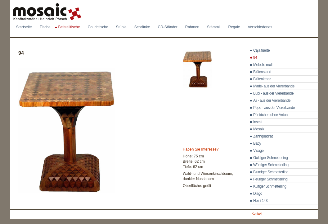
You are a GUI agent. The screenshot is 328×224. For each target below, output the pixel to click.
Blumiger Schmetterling (270, 172)
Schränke (142, 27)
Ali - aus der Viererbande (271, 100)
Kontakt (257, 213)
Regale (234, 27)
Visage (258, 150)
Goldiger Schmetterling (270, 158)
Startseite (24, 27)
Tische (45, 27)
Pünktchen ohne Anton (270, 115)
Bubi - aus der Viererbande (273, 93)
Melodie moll (262, 65)
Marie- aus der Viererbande (273, 86)
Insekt (257, 122)
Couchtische (98, 27)
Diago (257, 193)
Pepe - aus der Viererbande (274, 107)
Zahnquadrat (263, 136)
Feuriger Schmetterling (270, 179)
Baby (257, 143)
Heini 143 (260, 200)
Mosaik (258, 129)
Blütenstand (262, 72)
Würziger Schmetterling (271, 165)
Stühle (121, 27)
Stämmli (213, 27)
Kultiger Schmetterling (269, 186)
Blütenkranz (262, 79)
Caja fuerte (261, 50)
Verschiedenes (260, 27)
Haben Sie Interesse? (200, 149)
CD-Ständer (167, 27)
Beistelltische (69, 27)
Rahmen (192, 27)
